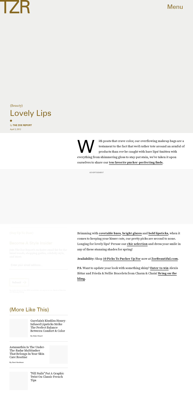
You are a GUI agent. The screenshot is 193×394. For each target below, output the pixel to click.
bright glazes (132, 233)
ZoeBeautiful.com (164, 259)
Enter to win (159, 268)
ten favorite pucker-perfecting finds (136, 162)
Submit (16, 285)
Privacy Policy (18, 295)
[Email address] (38, 268)
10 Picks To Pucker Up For (122, 259)
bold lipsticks (158, 233)
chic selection (137, 244)
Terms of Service (59, 293)
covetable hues (110, 233)
